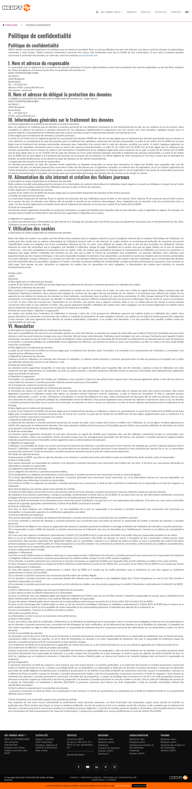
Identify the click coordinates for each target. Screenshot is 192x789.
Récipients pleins (106, 742)
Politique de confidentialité (38, 25)
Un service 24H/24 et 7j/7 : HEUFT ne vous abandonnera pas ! (80, 745)
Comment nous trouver (14, 747)
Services (146, 12)
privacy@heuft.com (88, 55)
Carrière (176, 12)
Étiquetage (103, 745)
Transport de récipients (109, 747)
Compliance (98, 780)
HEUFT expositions (44, 742)
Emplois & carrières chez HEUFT (15, 751)
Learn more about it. (122, 786)
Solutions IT (103, 753)
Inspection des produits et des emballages (141, 746)
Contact (74, 777)
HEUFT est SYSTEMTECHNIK (16, 739)
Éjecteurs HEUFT (105, 750)
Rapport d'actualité (45, 739)
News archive (42, 750)
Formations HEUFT (75, 739)
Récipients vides (105, 739)
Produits (132, 12)
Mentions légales (91, 777)
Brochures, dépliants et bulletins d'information (46, 746)
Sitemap (111, 780)
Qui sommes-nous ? (111, 12)
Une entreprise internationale (11, 743)
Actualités (161, 12)
